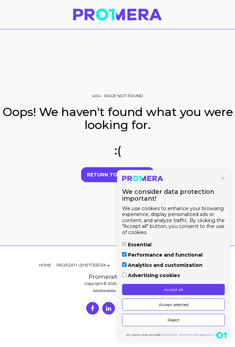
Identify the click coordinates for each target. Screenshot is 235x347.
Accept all (173, 289)
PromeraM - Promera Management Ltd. (190, 334)
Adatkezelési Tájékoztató (116, 290)
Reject (174, 319)
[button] (7, 14)
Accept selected (173, 304)
